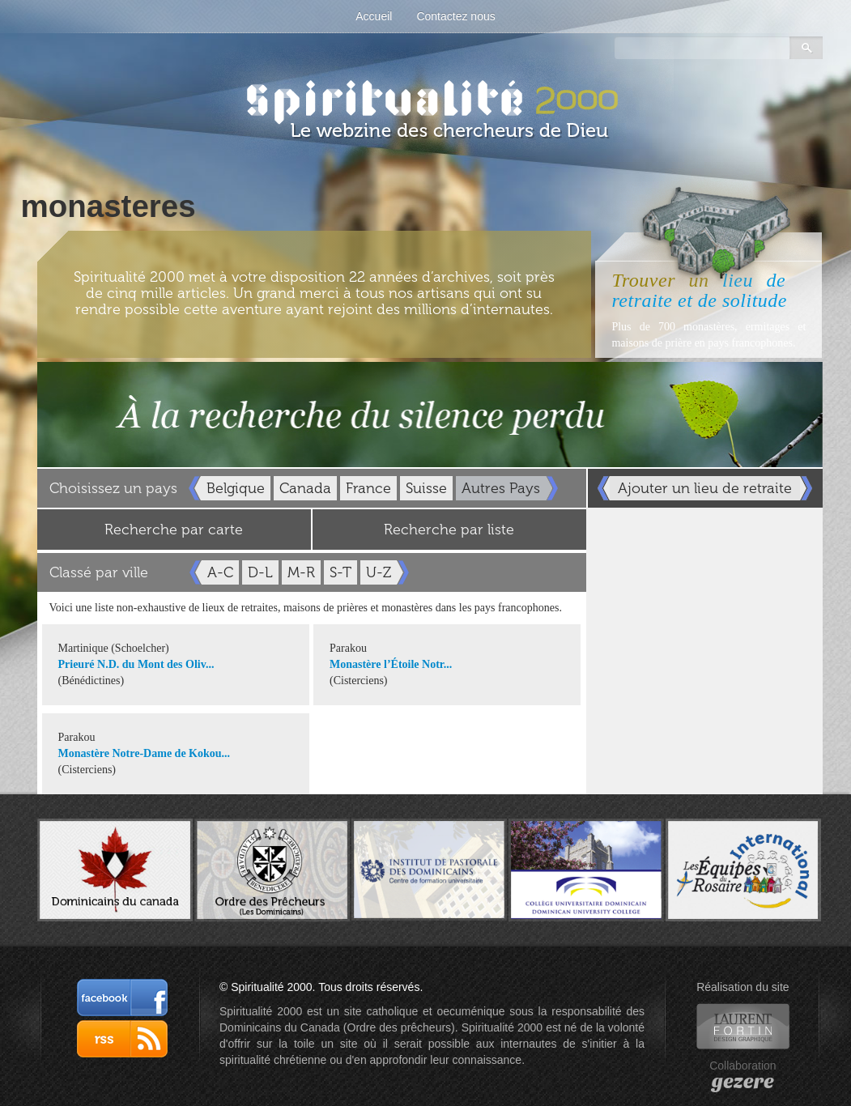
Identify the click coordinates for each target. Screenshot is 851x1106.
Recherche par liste (449, 529)
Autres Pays (501, 488)
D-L (260, 572)
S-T (340, 572)
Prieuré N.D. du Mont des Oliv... (136, 664)
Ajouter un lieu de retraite (705, 488)
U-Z (378, 572)
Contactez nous (455, 16)
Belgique (235, 488)
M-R (301, 572)
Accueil (373, 16)
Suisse (426, 488)
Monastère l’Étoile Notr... (391, 664)
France (368, 488)
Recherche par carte (173, 529)
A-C (220, 572)
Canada (305, 488)
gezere (743, 1082)
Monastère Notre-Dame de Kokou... (144, 753)
